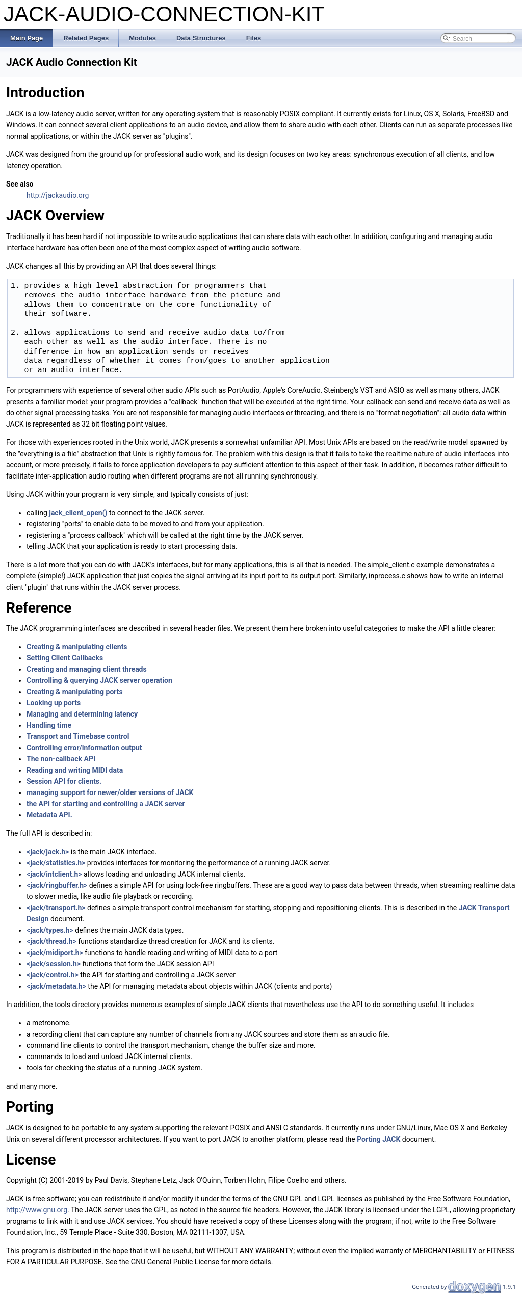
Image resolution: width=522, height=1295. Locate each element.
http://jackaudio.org (58, 195)
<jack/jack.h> (48, 852)
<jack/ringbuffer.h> (57, 885)
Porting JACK (378, 1139)
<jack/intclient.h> (54, 874)
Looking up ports (54, 703)
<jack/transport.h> (56, 908)
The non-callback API (61, 759)
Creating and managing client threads (87, 669)
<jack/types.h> (50, 930)
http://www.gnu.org (36, 1210)
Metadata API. (49, 815)
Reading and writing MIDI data (75, 770)
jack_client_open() (78, 513)
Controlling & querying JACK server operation (99, 680)
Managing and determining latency (82, 714)
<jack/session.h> (54, 964)
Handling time (49, 725)
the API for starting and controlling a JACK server (106, 804)
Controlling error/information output (84, 748)
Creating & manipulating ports (75, 692)
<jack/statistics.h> (56, 863)
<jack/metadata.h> (56, 986)
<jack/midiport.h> (55, 952)
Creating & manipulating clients (77, 647)
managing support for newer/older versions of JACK (110, 792)
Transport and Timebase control (78, 736)
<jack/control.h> (53, 975)
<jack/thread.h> (51, 941)
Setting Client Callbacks (65, 658)
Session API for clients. (64, 781)
